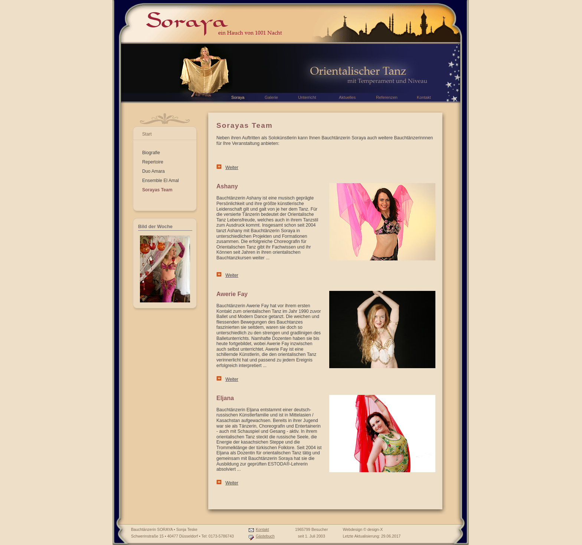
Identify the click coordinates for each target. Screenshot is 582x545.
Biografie (151, 152)
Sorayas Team (157, 189)
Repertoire (152, 162)
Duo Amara (153, 171)
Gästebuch (265, 536)
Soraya (237, 97)
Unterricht (307, 97)
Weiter (231, 167)
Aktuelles (347, 97)
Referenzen (387, 97)
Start (147, 134)
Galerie (271, 97)
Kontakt (262, 529)
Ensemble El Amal (160, 180)
